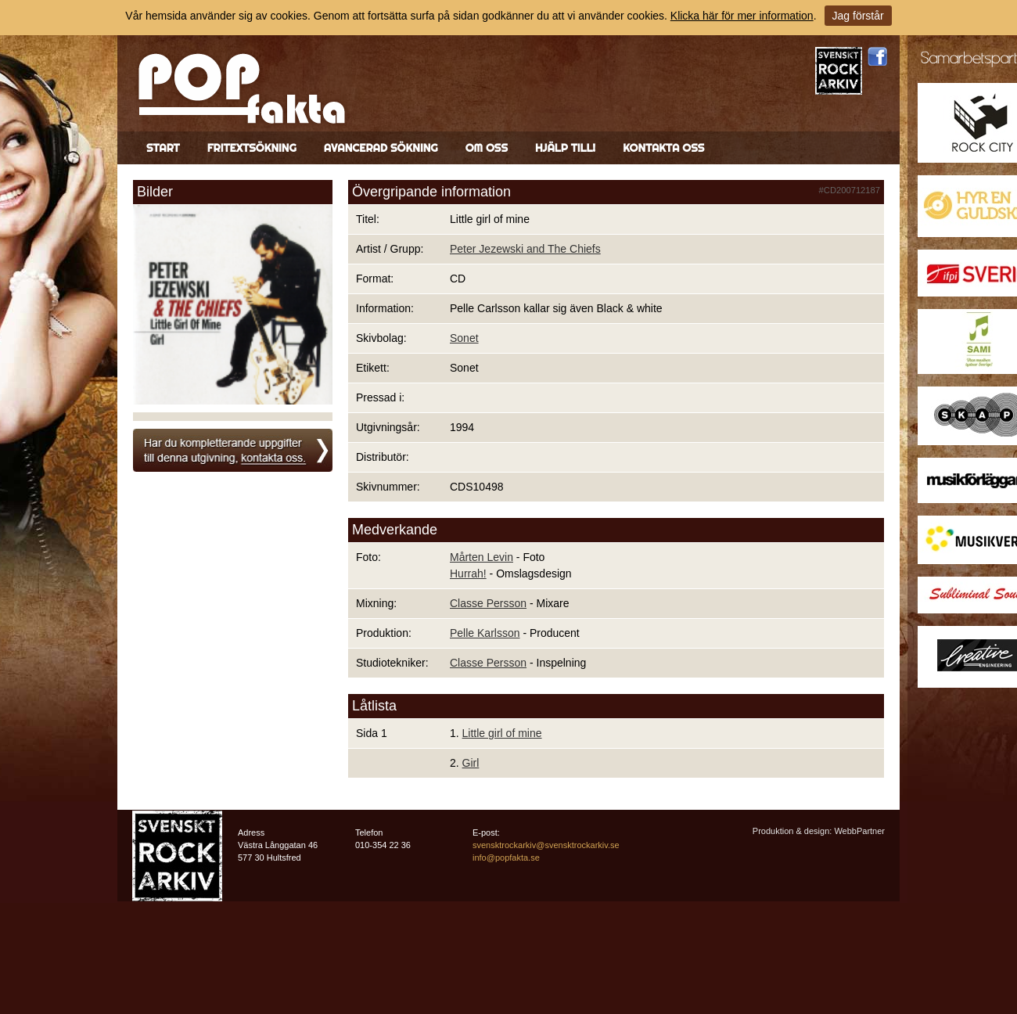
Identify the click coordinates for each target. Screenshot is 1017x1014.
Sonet (464, 338)
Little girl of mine (502, 733)
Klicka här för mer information (742, 15)
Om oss (486, 148)
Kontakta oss (663, 148)
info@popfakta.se (506, 857)
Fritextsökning (251, 148)
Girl (471, 763)
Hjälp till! (565, 148)
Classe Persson (488, 603)
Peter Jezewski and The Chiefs (525, 249)
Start (163, 148)
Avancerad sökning (381, 148)
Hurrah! (468, 573)
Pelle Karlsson (485, 633)
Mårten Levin (481, 557)
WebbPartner (859, 831)
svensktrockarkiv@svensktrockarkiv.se (546, 845)
